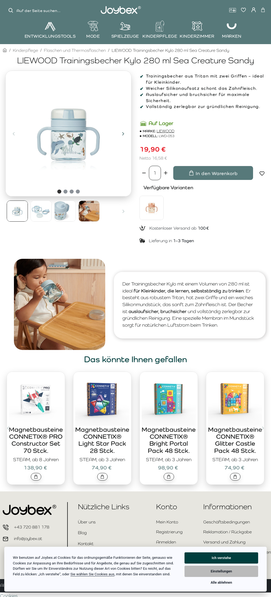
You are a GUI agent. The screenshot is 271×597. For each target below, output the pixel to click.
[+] (165, 173)
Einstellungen (221, 571)
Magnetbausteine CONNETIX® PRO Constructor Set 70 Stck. (36, 440)
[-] (144, 173)
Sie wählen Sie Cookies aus (92, 574)
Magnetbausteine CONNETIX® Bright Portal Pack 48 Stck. (169, 440)
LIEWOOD (165, 131)
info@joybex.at (28, 538)
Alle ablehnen (221, 582)
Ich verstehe (221, 558)
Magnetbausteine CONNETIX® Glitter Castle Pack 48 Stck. (235, 440)
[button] (13, 133)
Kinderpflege (25, 50)
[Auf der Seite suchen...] (10, 10)
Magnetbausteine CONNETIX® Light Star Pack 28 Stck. (102, 440)
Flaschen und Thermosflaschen (75, 50)
